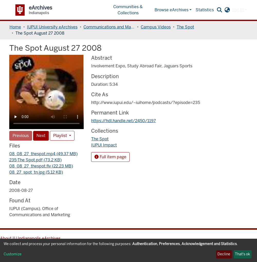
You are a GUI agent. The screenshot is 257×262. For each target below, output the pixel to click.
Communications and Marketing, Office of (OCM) (109, 27)
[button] (227, 10)
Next (40, 135)
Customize (13, 254)
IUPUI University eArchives (52, 27)
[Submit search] (219, 10)
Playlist (60, 135)
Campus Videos (156, 27)
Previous (21, 135)
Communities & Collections (128, 9)
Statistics (205, 9)
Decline (223, 254)
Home (15, 27)
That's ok (242, 254)
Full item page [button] (110, 156)
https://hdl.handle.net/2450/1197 (123, 120)
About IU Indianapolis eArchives (30, 238)
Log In (238, 9)
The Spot (185, 27)
